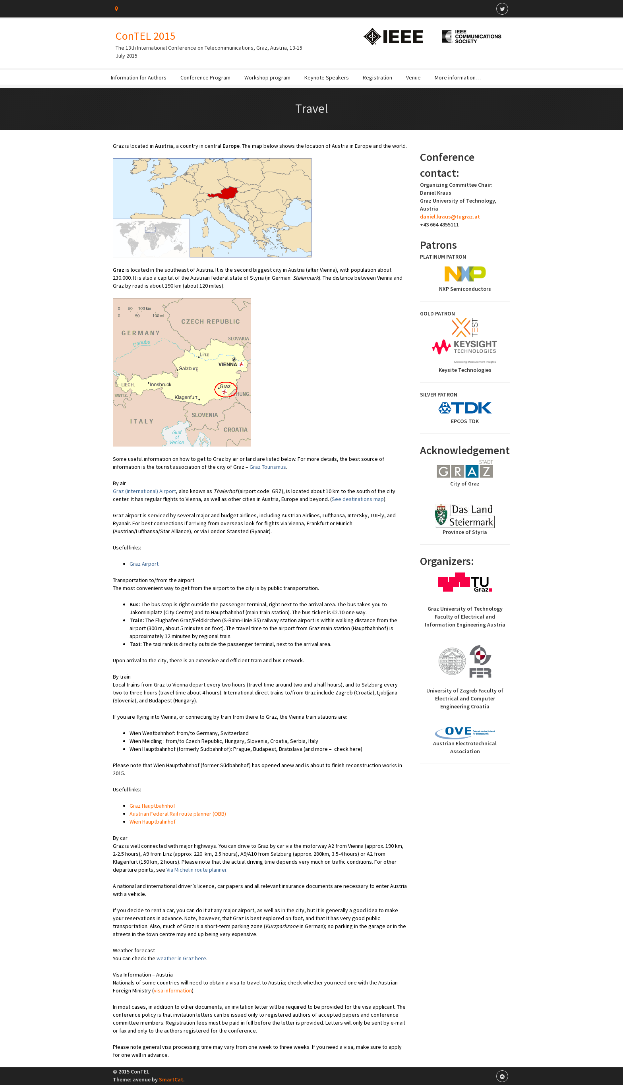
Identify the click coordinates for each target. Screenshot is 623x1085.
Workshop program (267, 77)
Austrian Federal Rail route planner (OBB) (178, 813)
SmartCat (171, 1079)
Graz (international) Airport (144, 491)
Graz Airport (144, 563)
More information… (458, 77)
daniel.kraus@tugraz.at (450, 216)
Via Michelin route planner (196, 869)
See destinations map (358, 499)
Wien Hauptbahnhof (153, 821)
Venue (413, 77)
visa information (173, 990)
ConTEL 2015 (146, 36)
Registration (377, 77)
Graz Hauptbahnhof (152, 805)
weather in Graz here (181, 958)
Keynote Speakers (326, 77)
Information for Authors (138, 77)
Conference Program (205, 77)
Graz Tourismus (268, 466)
